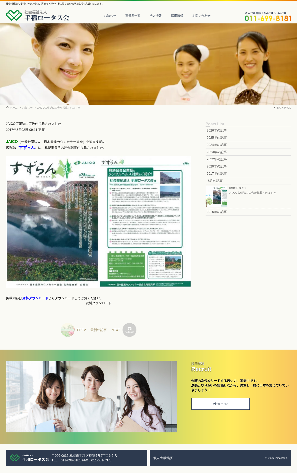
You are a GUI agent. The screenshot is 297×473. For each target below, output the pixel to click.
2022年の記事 (217, 159)
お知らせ (110, 15)
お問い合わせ (201, 15)
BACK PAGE (284, 107)
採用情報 (177, 15)
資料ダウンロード (99, 303)
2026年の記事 (217, 130)
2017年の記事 (217, 173)
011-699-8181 (71, 460)
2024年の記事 (217, 145)
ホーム (14, 107)
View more (220, 404)
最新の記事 (98, 330)
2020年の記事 (217, 166)
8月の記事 (215, 181)
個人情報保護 (163, 458)
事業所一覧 (132, 15)
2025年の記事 (217, 137)
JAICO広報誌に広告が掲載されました (58, 107)
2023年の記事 (217, 152)
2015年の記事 (217, 212)
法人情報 (156, 15)
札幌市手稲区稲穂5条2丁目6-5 (91, 455)
